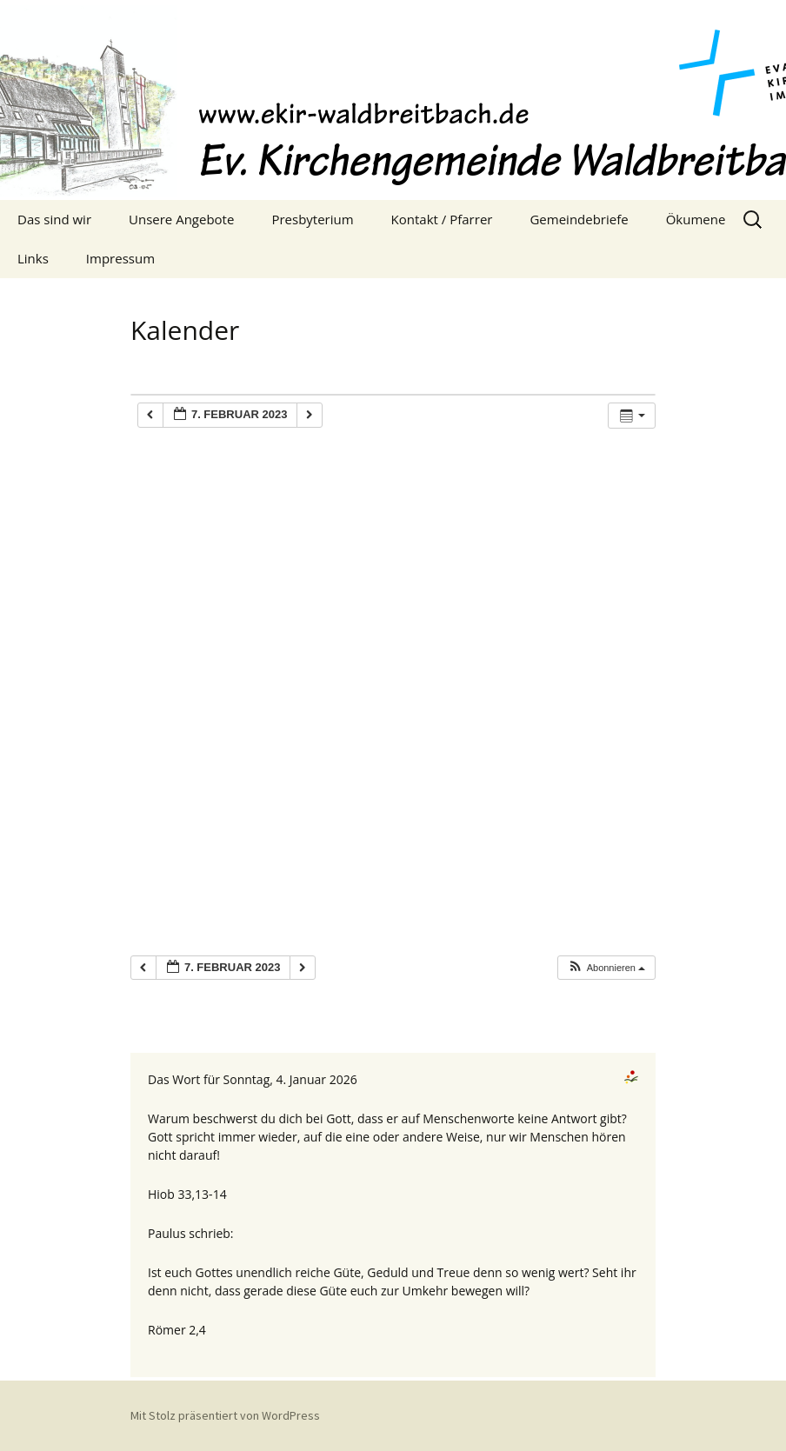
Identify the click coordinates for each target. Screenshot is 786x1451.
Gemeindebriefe (579, 219)
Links (33, 258)
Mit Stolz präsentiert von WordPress (225, 1415)
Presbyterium (312, 219)
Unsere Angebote (181, 219)
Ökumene (696, 219)
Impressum (120, 258)
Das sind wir (54, 219)
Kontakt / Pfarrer (442, 219)
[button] (606, 968)
